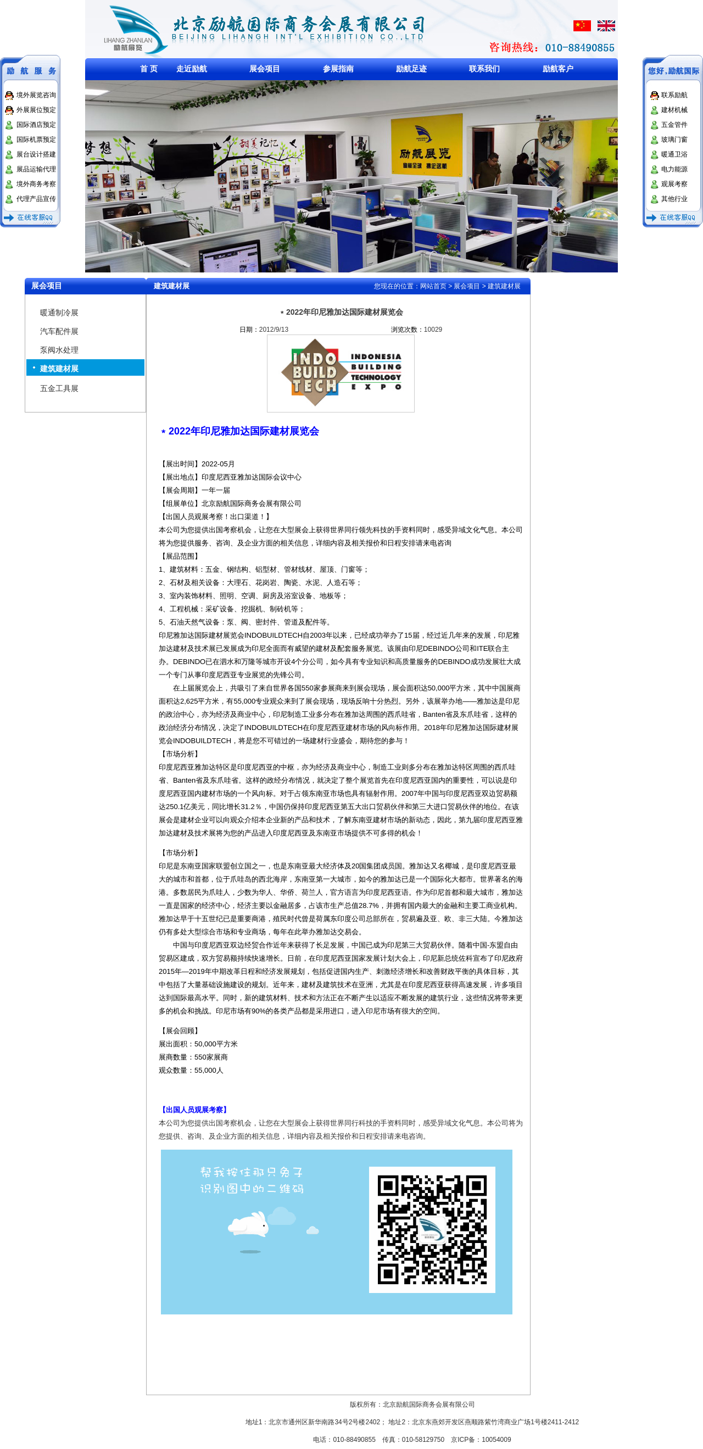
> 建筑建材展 (500, 286)
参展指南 (338, 68)
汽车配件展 (59, 331)
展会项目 (264, 68)
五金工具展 (59, 388)
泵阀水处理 (59, 349)
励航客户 (558, 68)
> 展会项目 (464, 286)
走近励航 (191, 68)
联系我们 (484, 68)
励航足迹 (411, 68)
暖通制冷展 (59, 312)
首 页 (149, 68)
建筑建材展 (59, 368)
